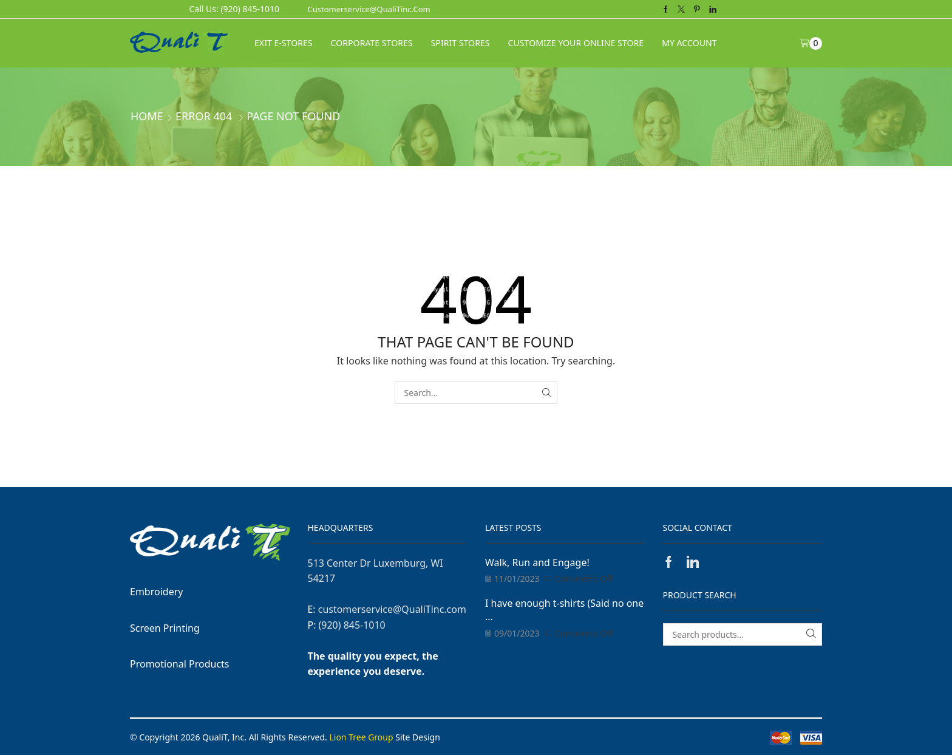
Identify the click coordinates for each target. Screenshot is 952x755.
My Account (689, 43)
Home (147, 116)
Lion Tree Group (361, 737)
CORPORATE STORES (372, 43)
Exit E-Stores (283, 43)
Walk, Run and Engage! (537, 562)
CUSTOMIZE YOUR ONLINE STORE (576, 43)
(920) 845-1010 (352, 625)
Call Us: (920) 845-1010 (234, 9)
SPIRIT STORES (460, 43)
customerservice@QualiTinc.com (369, 9)
